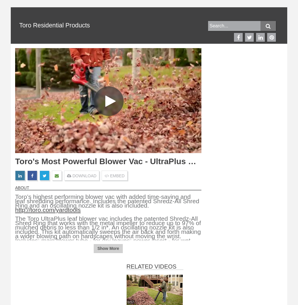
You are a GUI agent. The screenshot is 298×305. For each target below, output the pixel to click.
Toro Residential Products (54, 25)
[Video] (108, 100)
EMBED (114, 175)
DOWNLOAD (81, 175)
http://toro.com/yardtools (48, 209)
